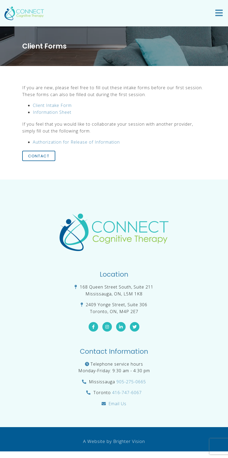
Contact (38, 156)
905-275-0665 (131, 382)
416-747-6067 (127, 392)
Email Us (117, 404)
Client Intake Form (52, 105)
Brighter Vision (129, 441)
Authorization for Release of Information (76, 142)
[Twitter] (134, 327)
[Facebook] (93, 327)
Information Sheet (52, 112)
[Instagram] (107, 327)
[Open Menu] (219, 13)
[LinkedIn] (121, 327)
